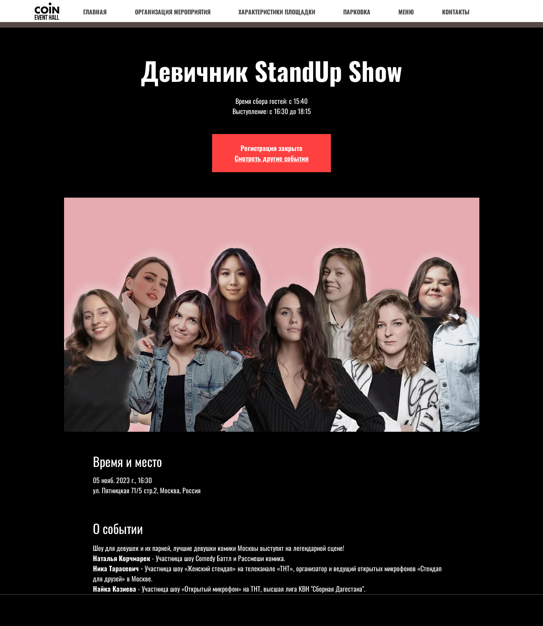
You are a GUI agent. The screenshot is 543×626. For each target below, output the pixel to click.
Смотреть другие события (271, 158)
